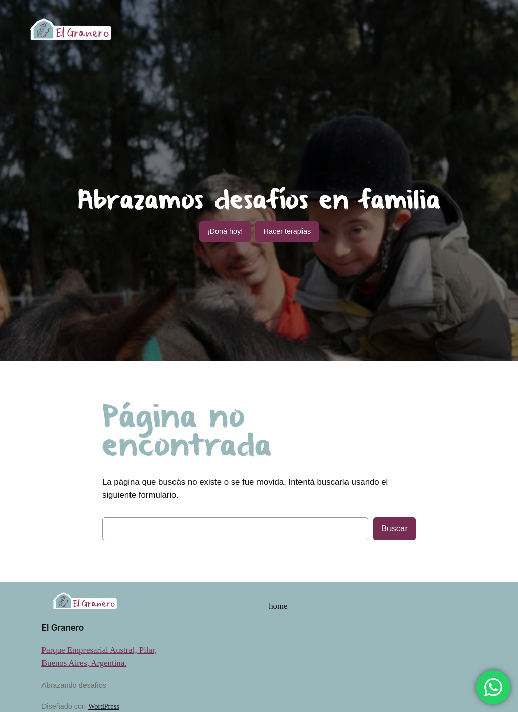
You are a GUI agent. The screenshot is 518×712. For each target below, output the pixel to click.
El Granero (62, 627)
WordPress (103, 706)
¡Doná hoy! (225, 231)
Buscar (394, 528)
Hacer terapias (287, 231)
